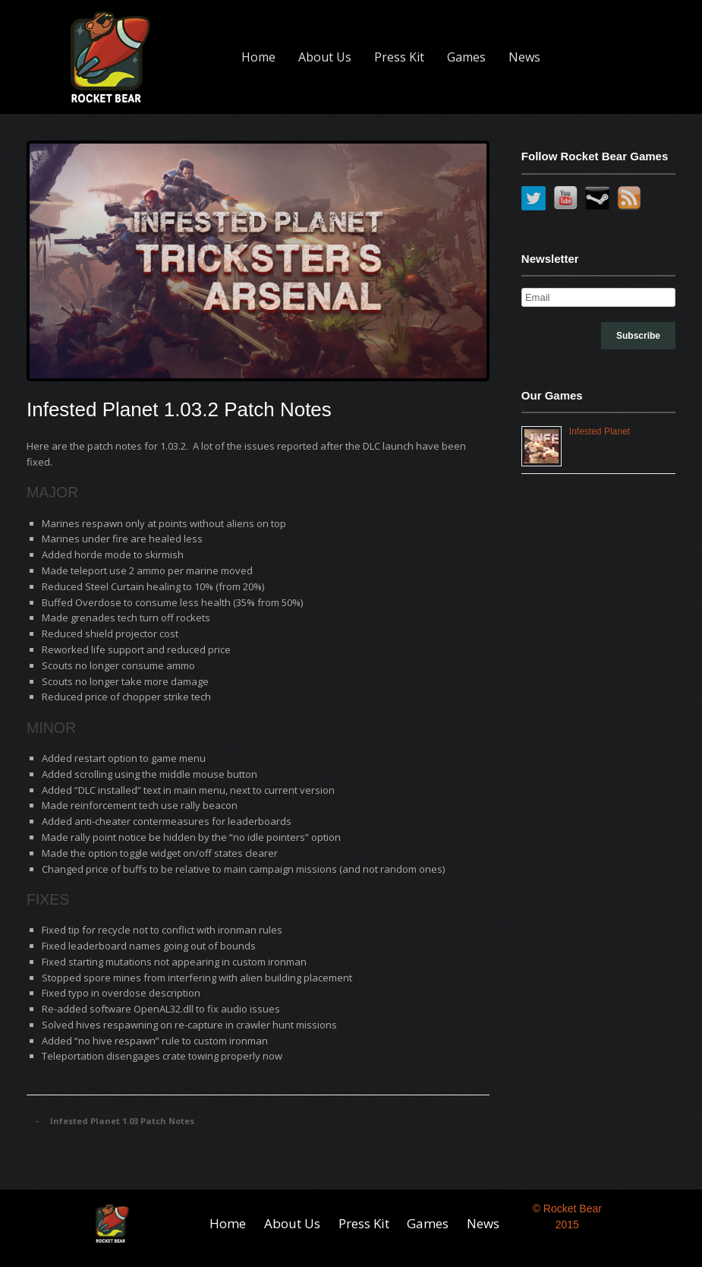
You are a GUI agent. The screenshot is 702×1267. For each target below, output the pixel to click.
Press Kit (399, 57)
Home (258, 57)
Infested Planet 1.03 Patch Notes (114, 1121)
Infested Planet (599, 431)
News (524, 57)
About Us (324, 57)
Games (466, 57)
